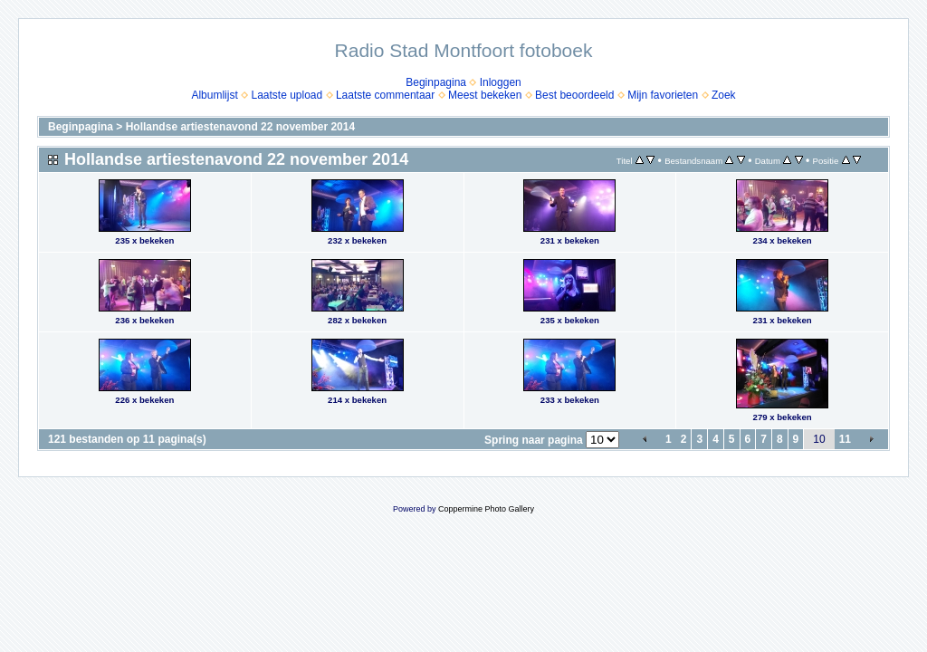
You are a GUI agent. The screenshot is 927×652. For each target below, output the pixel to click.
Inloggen (500, 82)
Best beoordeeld (574, 95)
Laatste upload (286, 95)
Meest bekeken (484, 95)
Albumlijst (214, 95)
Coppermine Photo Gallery (486, 508)
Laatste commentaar (385, 95)
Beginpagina (436, 82)
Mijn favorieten (662, 95)
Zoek (724, 95)
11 (845, 439)
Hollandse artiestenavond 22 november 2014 (240, 126)
